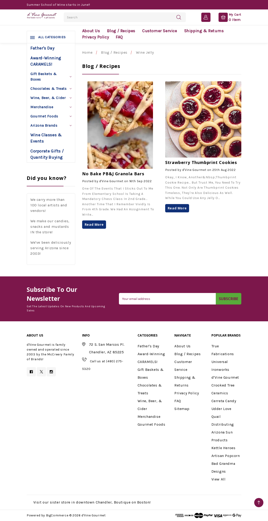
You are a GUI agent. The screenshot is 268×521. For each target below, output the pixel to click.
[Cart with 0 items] (226, 17)
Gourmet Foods (51, 116)
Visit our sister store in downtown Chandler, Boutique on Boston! (92, 502)
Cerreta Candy (223, 401)
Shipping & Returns (204, 30)
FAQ (119, 37)
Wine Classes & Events (46, 138)
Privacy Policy (95, 37)
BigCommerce (57, 515)
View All (218, 479)
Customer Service (159, 30)
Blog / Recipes (121, 30)
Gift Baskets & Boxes (51, 77)
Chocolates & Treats (51, 88)
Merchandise (51, 107)
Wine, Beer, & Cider (51, 98)
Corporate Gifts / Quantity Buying (47, 154)
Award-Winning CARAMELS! (45, 61)
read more (94, 224)
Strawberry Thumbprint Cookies (201, 162)
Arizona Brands (51, 125)
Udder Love (221, 409)
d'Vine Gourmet (225, 377)
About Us (91, 30)
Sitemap (181, 409)
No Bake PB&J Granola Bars (113, 173)
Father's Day (42, 48)
